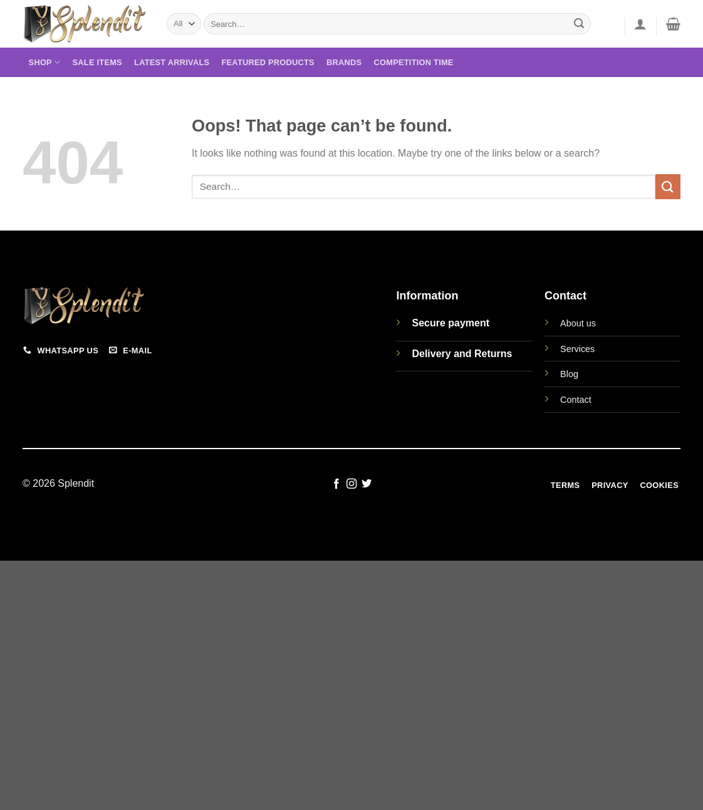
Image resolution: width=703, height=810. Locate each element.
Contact (575, 400)
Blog (569, 374)
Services (577, 349)
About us (578, 323)
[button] (640, 24)
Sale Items (97, 62)
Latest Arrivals (171, 62)
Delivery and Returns (462, 353)
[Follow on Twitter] (367, 484)
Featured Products (267, 62)
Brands (344, 62)
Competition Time (414, 62)
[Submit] (579, 23)
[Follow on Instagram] (351, 484)
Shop (45, 62)
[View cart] (673, 24)
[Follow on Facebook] (336, 484)
